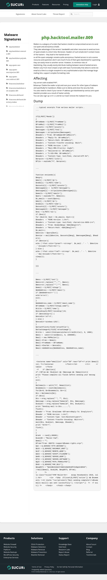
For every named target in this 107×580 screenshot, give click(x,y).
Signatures (20, 14)
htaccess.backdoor (16, 84)
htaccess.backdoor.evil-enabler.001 (16, 89)
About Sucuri (91, 544)
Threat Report (59, 14)
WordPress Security (11, 555)
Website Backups (10, 552)
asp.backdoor (14, 47)
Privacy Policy (49, 567)
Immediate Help (82, 5)
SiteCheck (62, 547)
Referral (89, 552)
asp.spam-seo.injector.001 (12, 71)
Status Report (64, 555)
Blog (88, 549)
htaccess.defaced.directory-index (16, 100)
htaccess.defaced (16, 95)
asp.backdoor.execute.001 (16, 52)
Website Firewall (10, 544)
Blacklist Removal (37, 555)
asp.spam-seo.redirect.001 (12, 78)
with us (53, 96)
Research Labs (64, 549)
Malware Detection (38, 547)
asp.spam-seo (14, 65)
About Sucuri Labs (39, 14)
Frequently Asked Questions (42, 569)
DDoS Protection (37, 544)
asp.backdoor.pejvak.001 (16, 59)
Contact (89, 547)
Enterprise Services (11, 557)
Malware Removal (38, 549)
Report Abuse (64, 552)
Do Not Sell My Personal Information (70, 567)
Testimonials (91, 555)
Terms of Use (37, 567)
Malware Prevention (39, 552)
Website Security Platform (10, 548)
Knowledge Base (65, 544)
